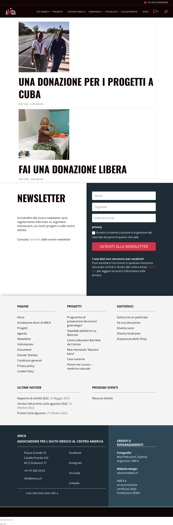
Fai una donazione (158, 3)
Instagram (75, 463)
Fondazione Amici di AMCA (34, 323)
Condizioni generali (29, 360)
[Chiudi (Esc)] (11, 519)
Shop (145, 11)
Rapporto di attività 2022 (33, 398)
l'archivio (35, 239)
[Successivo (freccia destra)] (4, 523)
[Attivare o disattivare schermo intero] (4, 519)
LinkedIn (74, 483)
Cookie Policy (25, 371)
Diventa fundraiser (129, 333)
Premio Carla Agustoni (31, 413)
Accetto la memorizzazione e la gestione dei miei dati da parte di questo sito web (122, 235)
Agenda (22, 333)
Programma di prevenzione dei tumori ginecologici (82, 321)
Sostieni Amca (76, 11)
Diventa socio (125, 328)
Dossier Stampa (27, 355)
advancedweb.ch (127, 473)
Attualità (110, 11)
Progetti (58, 11)
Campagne (94, 11)
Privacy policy (25, 366)
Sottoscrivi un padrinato (132, 317)
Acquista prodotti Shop (131, 339)
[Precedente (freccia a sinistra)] (1, 523)
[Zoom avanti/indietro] (1, 519)
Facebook (75, 453)
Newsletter (24, 339)
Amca (20, 317)
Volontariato (129, 11)
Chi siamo (42, 11)
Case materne (76, 359)
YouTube (74, 473)
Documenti (24, 350)
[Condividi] (8, 519)
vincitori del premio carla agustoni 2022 (42, 404)
